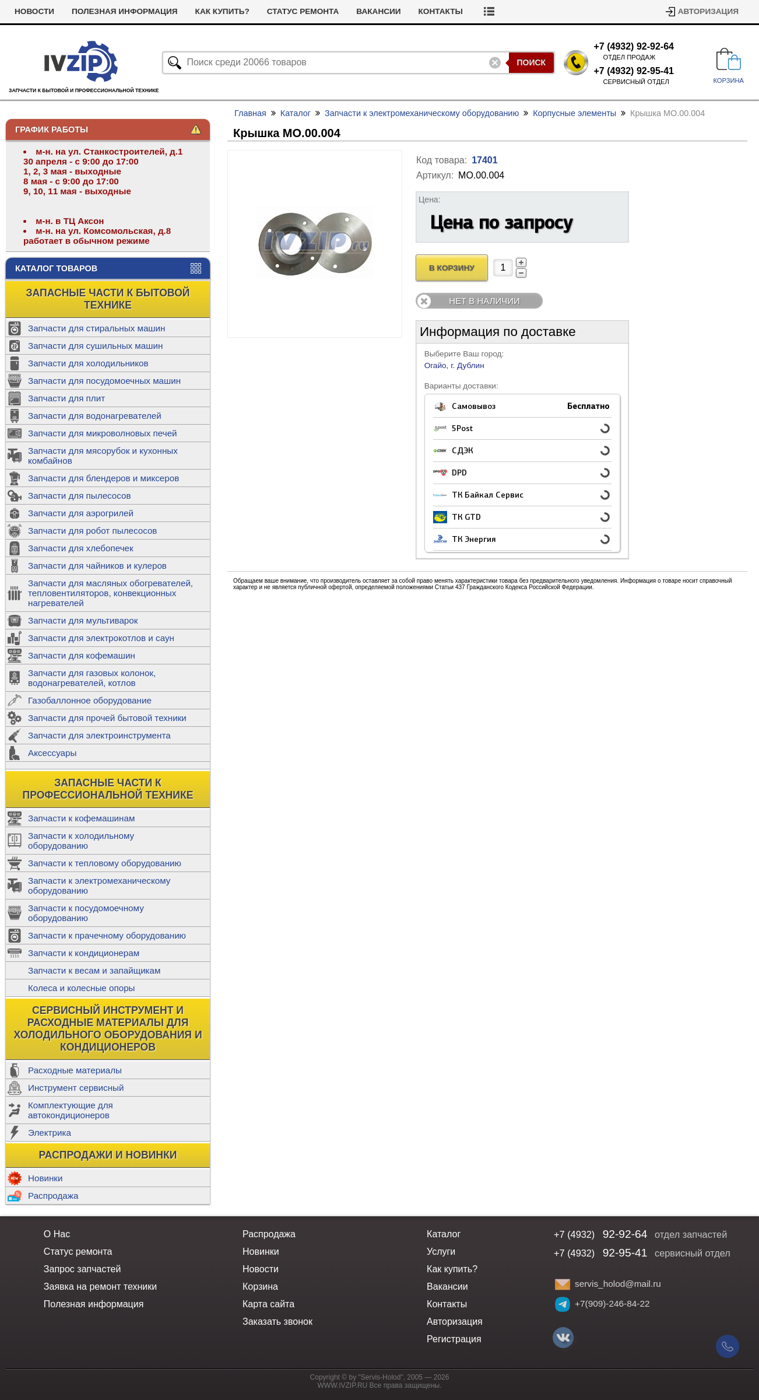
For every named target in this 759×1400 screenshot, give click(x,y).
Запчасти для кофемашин (81, 655)
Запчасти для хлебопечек (80, 548)
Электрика (49, 1133)
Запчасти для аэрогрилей (80, 513)
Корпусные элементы (574, 113)
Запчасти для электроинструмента (99, 735)
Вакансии (427, 11)
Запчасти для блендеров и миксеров (103, 478)
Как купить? (271, 11)
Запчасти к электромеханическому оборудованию (99, 885)
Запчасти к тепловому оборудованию (104, 863)
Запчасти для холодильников (88, 363)
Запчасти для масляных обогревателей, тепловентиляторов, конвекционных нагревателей (110, 593)
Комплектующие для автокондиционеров (70, 1110)
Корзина (260, 1287)
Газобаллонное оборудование (90, 700)
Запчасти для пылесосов (79, 496)
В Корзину (452, 268)
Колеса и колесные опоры (81, 988)
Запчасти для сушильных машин (95, 346)
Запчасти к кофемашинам (81, 818)
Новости (83, 11)
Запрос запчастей (82, 1269)
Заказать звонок (277, 1321)
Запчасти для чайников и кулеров (97, 565)
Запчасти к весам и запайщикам (94, 970)
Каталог (295, 113)
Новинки (45, 1178)
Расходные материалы (75, 1070)
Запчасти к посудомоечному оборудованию (86, 913)
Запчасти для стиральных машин (96, 328)
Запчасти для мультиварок (83, 620)
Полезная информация (173, 11)
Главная (250, 113)
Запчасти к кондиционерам (83, 953)
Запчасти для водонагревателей (94, 416)
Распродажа (53, 1195)
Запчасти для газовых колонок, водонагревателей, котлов (92, 678)
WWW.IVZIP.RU (343, 1385)
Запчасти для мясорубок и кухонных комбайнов (103, 456)
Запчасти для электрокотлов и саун (101, 638)
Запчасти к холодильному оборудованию (81, 840)
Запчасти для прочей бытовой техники (107, 718)
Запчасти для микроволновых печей (102, 433)
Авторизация (708, 11)
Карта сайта (268, 1304)
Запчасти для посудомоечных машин (104, 381)
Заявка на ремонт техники (100, 1287)
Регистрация (454, 1339)
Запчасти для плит (66, 398)
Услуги (30, 11)
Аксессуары (52, 753)
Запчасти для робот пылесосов (92, 531)
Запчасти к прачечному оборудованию (107, 935)
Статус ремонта (351, 11)
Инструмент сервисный (76, 1088)
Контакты (489, 11)
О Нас (57, 1234)
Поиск (531, 62)
